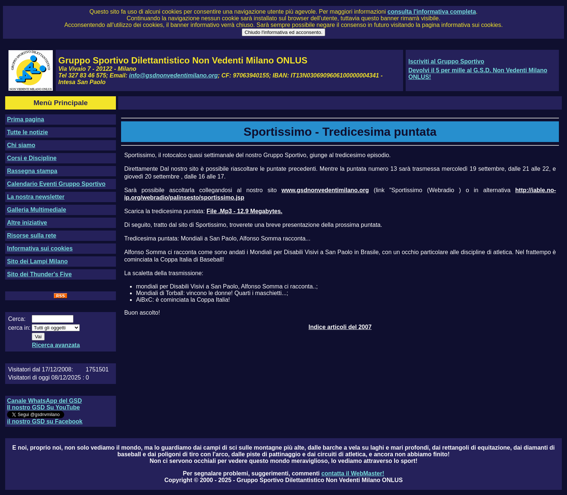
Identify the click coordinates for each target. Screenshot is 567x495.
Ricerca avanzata (56, 345)
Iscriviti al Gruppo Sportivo (446, 61)
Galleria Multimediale (36, 210)
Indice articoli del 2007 (340, 327)
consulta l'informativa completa (432, 11)
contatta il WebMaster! (352, 473)
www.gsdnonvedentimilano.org (325, 190)
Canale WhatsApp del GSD (44, 401)
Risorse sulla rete (31, 235)
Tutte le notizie (27, 132)
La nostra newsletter (36, 197)
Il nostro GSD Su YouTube (43, 407)
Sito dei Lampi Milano (37, 261)
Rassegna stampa (32, 171)
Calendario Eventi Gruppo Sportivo (56, 184)
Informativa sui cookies (40, 248)
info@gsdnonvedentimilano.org (173, 75)
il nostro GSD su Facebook (44, 421)
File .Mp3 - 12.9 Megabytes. (244, 211)
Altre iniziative (27, 222)
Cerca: (16, 319)
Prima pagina (25, 119)
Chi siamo (21, 145)
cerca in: (19, 328)
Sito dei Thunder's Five (39, 274)
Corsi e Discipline (31, 158)
